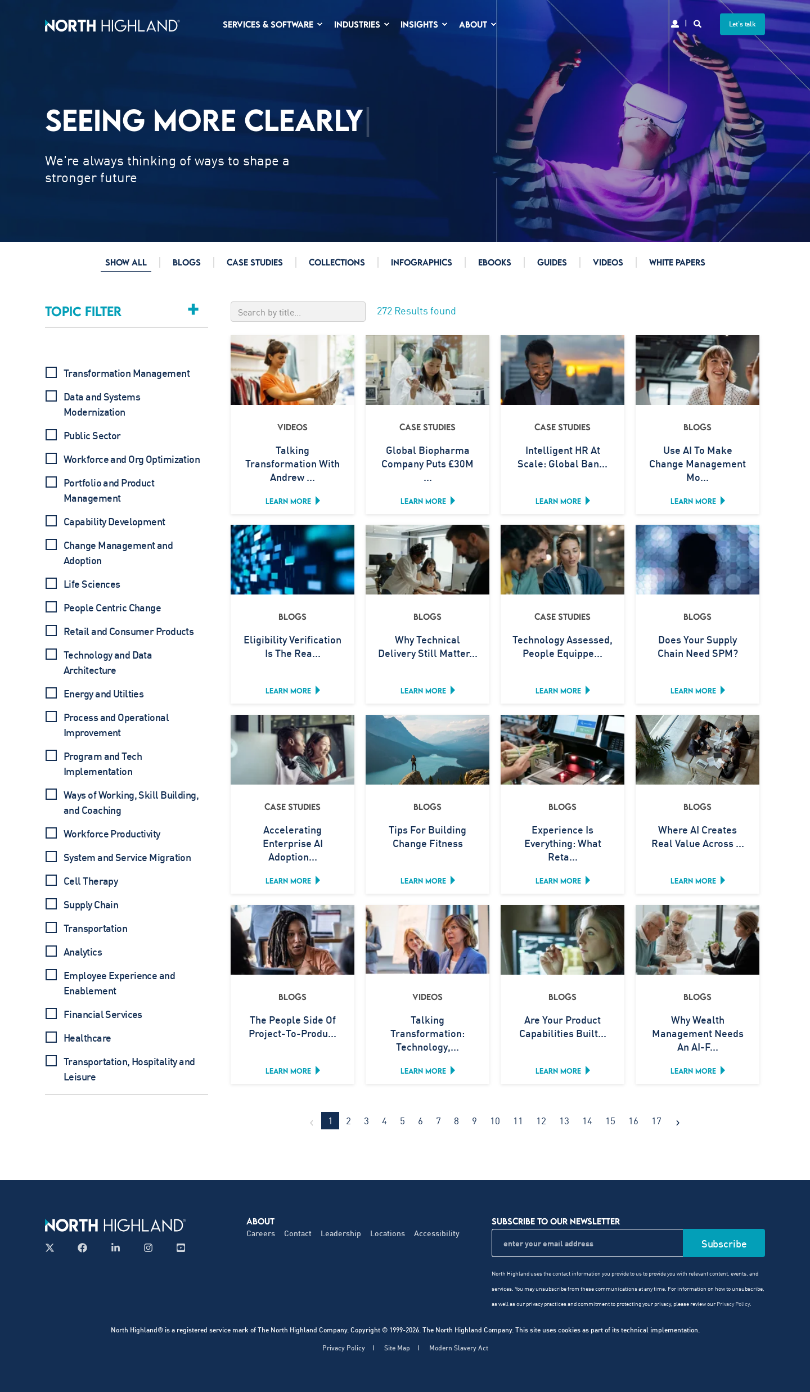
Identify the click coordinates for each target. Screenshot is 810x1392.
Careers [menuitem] (260, 1233)
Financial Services (103, 1014)
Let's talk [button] (743, 24)
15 (610, 1120)
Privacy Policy (733, 1303)
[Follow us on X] (53, 1248)
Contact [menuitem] (298, 1233)
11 (518, 1120)
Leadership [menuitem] (341, 1233)
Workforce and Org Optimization (132, 459)
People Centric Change (112, 607)
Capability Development (114, 521)
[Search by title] (298, 311)
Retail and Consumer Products (129, 631)
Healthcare (87, 1037)
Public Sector (92, 435)
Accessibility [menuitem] (437, 1233)
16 (633, 1120)
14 (587, 1120)
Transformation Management (127, 373)
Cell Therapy (91, 881)
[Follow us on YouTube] (177, 1248)
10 (495, 1120)
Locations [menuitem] (387, 1233)
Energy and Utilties (103, 693)
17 (656, 1120)
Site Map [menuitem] (397, 1348)
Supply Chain (91, 904)
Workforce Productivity (112, 833)
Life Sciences (92, 584)
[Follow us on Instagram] (148, 1248)
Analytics (83, 951)
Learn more (288, 501)
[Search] (698, 23)
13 (564, 1120)
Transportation (95, 928)
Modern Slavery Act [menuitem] (458, 1348)
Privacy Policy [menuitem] (343, 1348)
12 (541, 1120)
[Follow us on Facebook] (82, 1248)
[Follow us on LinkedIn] (115, 1248)
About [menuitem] (260, 1221)
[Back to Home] (112, 24)
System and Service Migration (127, 857)
